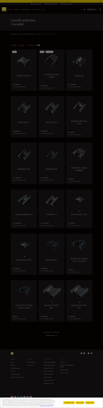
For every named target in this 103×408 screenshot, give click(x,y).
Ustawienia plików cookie (69, 402)
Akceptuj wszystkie (90, 402)
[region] (51, 402)
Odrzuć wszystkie (79, 402)
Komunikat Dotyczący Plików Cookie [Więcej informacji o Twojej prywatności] (46, 405)
